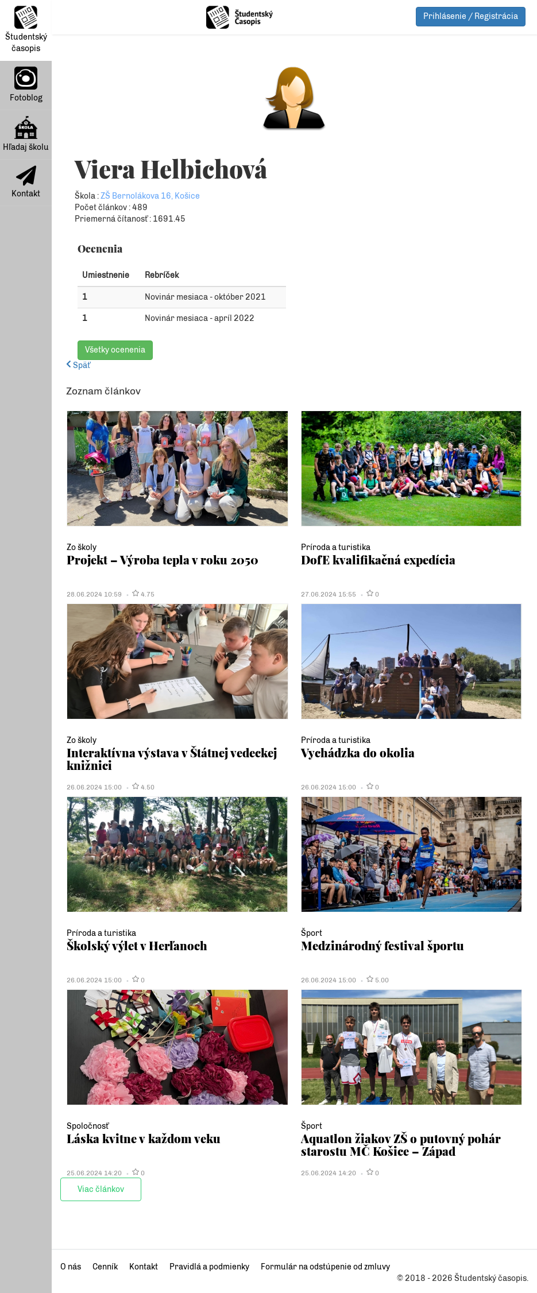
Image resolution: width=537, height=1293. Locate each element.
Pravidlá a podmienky (209, 1267)
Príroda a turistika (335, 547)
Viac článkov (101, 1189)
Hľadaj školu (26, 134)
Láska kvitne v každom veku (144, 1138)
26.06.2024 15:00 (94, 787)
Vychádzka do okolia (358, 752)
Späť (78, 365)
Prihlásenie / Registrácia (470, 16)
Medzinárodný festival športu (382, 945)
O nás (70, 1267)
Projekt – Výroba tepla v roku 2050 (162, 559)
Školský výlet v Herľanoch (137, 945)
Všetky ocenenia (115, 350)
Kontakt (26, 182)
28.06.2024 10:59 (94, 594)
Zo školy (81, 547)
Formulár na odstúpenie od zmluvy (325, 1267)
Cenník (105, 1267)
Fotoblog (26, 85)
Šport (311, 933)
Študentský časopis (26, 29)
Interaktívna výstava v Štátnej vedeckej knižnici (172, 759)
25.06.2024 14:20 (94, 1173)
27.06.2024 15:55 (328, 594)
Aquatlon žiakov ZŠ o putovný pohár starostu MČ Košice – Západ (401, 1145)
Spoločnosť (88, 1126)
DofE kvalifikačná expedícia (378, 559)
